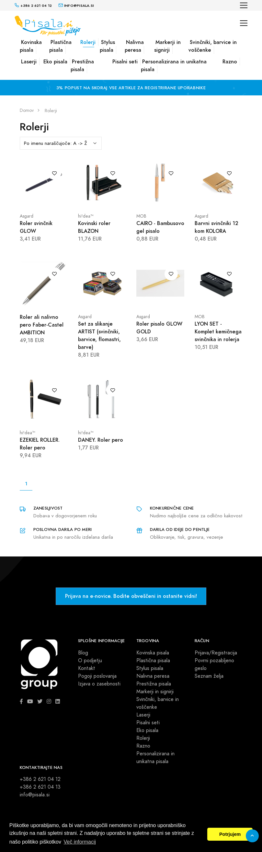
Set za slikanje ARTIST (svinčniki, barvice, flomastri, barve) (99, 335)
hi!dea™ (85, 216)
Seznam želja (209, 676)
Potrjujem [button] (230, 834)
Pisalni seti (125, 61)
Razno (229, 61)
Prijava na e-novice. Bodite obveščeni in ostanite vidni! (131, 596)
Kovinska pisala (31, 46)
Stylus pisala (107, 46)
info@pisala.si (35, 794)
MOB (141, 216)
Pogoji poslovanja (97, 676)
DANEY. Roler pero (100, 440)
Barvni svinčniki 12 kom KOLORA (216, 227)
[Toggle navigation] (244, 5)
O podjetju (90, 660)
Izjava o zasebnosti (99, 683)
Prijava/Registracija (216, 652)
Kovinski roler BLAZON (94, 227)
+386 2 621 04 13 (40, 787)
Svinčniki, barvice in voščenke (212, 46)
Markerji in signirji (167, 46)
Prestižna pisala (82, 65)
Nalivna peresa (134, 46)
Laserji (29, 61)
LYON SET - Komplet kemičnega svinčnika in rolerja (218, 331)
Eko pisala (55, 61)
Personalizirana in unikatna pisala (174, 65)
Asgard (26, 216)
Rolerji (88, 42)
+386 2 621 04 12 (40, 779)
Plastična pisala (60, 46)
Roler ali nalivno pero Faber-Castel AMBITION (41, 324)
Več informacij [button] (80, 842)
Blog (83, 652)
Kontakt (86, 668)
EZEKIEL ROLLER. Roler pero (40, 443)
